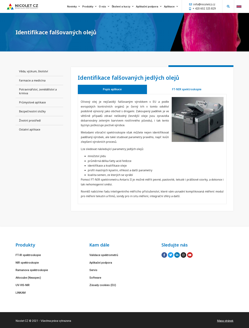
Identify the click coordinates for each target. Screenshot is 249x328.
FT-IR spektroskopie (28, 255)
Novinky (73, 6)
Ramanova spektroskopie (32, 269)
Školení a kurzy (122, 6)
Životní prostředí (30, 120)
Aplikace (171, 6)
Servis (93, 269)
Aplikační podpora (149, 6)
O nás (104, 6)
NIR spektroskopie (27, 262)
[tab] (112, 89)
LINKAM (21, 291)
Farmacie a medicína (32, 80)
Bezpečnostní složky (32, 111)
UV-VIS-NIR (23, 284)
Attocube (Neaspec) (28, 276)
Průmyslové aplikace (32, 102)
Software (95, 276)
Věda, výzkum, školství (33, 71)
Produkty (89, 6)
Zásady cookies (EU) (102, 284)
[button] (228, 6)
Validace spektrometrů (103, 255)
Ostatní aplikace (29, 129)
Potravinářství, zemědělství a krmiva (38, 91)
